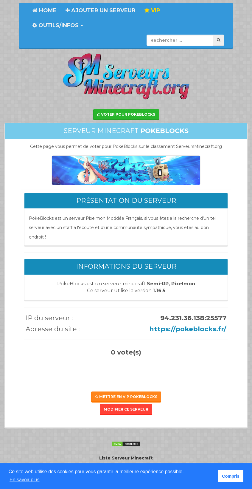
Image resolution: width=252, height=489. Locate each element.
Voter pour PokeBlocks (126, 114)
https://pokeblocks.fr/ (187, 329)
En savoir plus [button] (25, 479)
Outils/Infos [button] (57, 25)
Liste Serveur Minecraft (126, 458)
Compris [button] (230, 476)
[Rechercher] (218, 40)
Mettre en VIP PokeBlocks (126, 396)
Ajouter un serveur (101, 10)
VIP (152, 10)
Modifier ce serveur (126, 409)
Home (44, 10)
